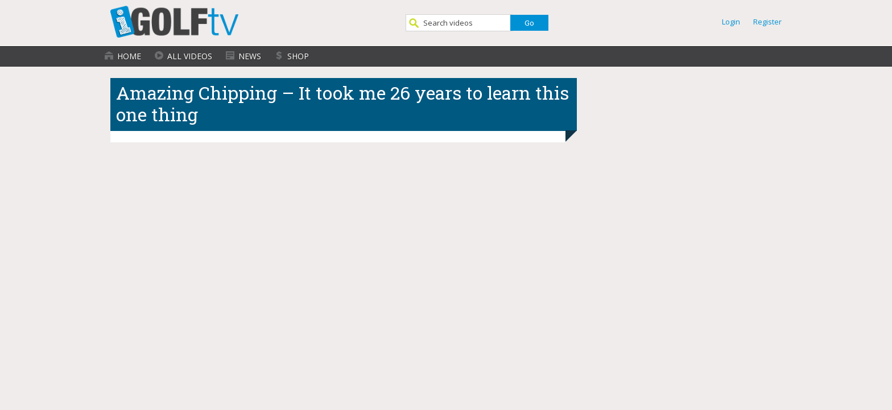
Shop (298, 56)
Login (731, 22)
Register (767, 22)
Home (129, 56)
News (249, 56)
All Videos (189, 56)
